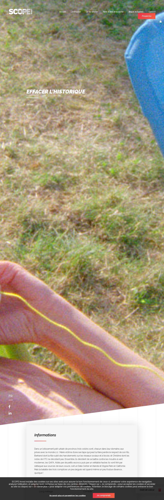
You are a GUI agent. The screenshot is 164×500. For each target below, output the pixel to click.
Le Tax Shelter (92, 12)
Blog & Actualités (136, 12)
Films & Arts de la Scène (113, 12)
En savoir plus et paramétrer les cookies (68, 496)
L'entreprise (76, 12)
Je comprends (104, 495)
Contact (152, 12)
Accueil (62, 12)
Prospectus (146, 16)
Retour (29, 104)
